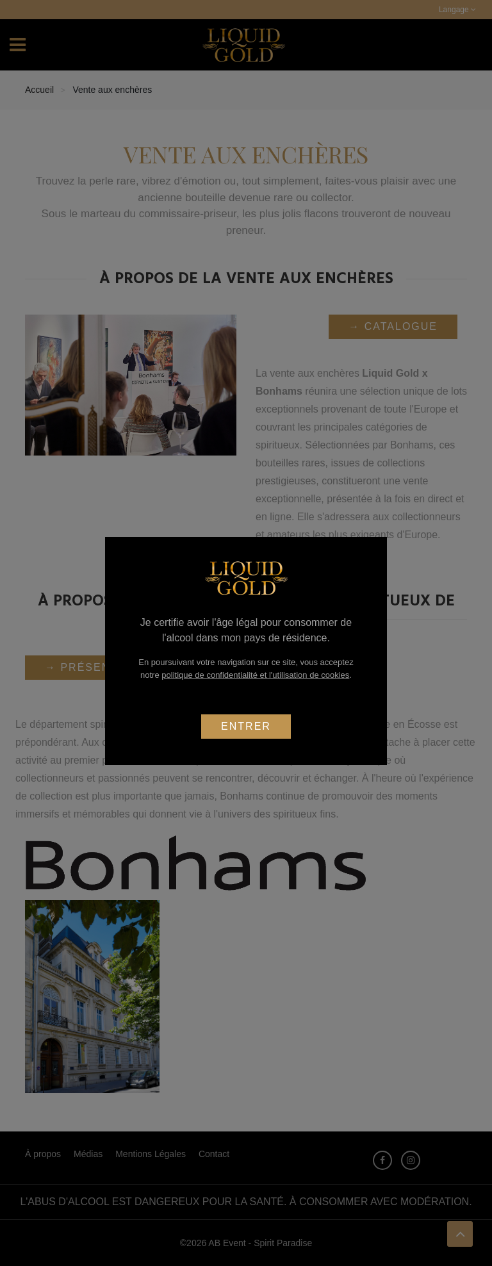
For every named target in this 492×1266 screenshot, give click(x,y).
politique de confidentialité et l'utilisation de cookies (255, 675)
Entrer (246, 726)
